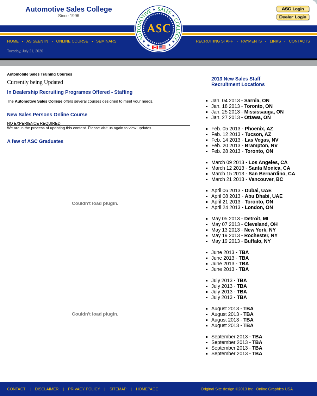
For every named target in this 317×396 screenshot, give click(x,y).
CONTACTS (299, 41)
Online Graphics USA (274, 389)
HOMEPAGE (147, 389)
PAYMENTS (251, 41)
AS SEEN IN (37, 41)
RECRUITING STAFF (214, 41)
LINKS (275, 41)
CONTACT (16, 389)
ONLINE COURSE (72, 41)
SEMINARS (106, 41)
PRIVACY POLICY (84, 389)
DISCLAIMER (46, 389)
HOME (13, 41)
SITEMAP (118, 389)
